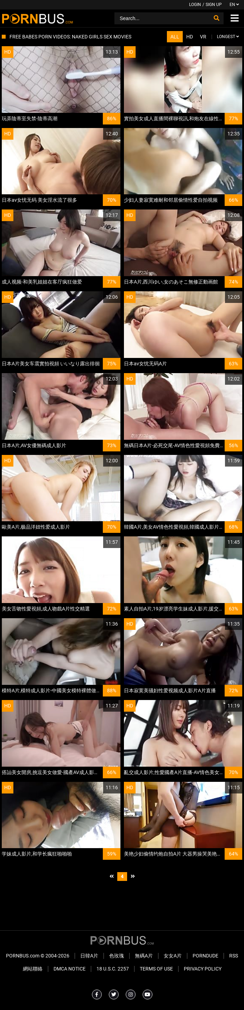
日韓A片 (89, 956)
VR (203, 36)
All (174, 36)
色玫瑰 (116, 956)
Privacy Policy (202, 969)
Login (195, 4)
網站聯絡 (33, 969)
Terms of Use (156, 969)
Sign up (214, 4)
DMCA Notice (70, 969)
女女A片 (173, 956)
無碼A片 (144, 956)
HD (189, 36)
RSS (233, 956)
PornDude (205, 956)
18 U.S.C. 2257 (112, 969)
